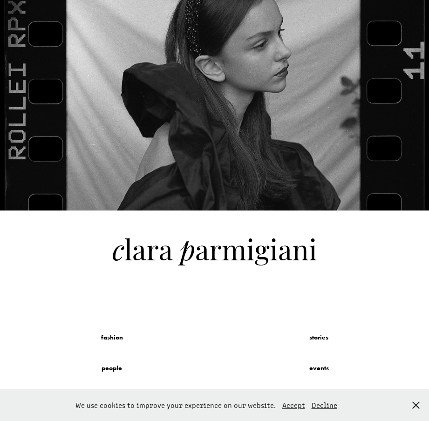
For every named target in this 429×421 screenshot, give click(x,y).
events (319, 368)
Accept (293, 405)
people (112, 368)
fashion (112, 337)
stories (318, 337)
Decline (324, 405)
